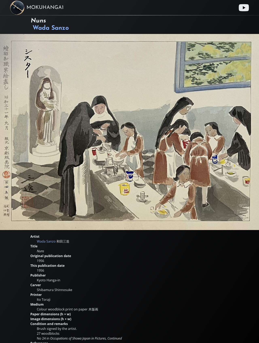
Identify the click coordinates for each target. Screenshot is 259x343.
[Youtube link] (244, 8)
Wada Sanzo (51, 28)
